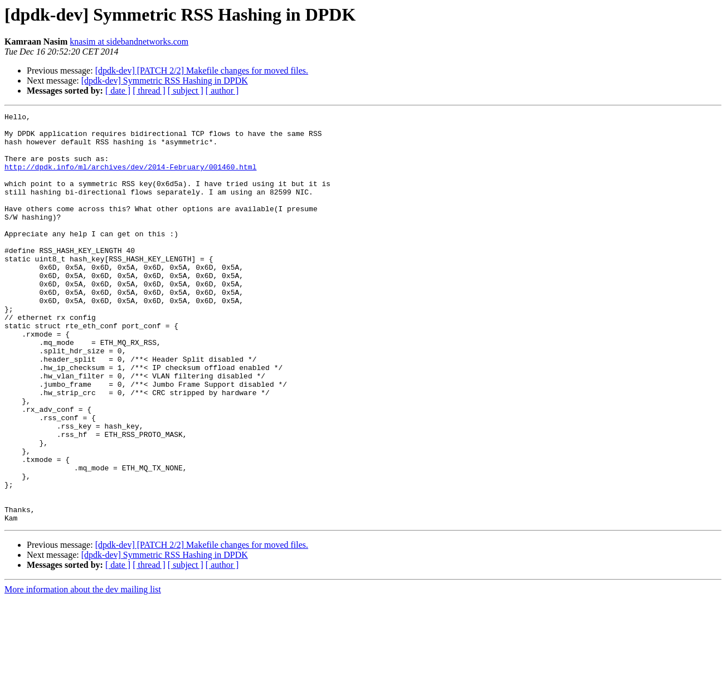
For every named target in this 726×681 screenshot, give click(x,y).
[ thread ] (149, 90)
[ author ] (222, 90)
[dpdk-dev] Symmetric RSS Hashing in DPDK (164, 80)
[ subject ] (185, 90)
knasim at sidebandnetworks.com (129, 41)
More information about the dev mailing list (82, 671)
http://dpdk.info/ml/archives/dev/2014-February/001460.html (130, 178)
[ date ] (117, 90)
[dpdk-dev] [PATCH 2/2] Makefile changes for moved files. (201, 70)
